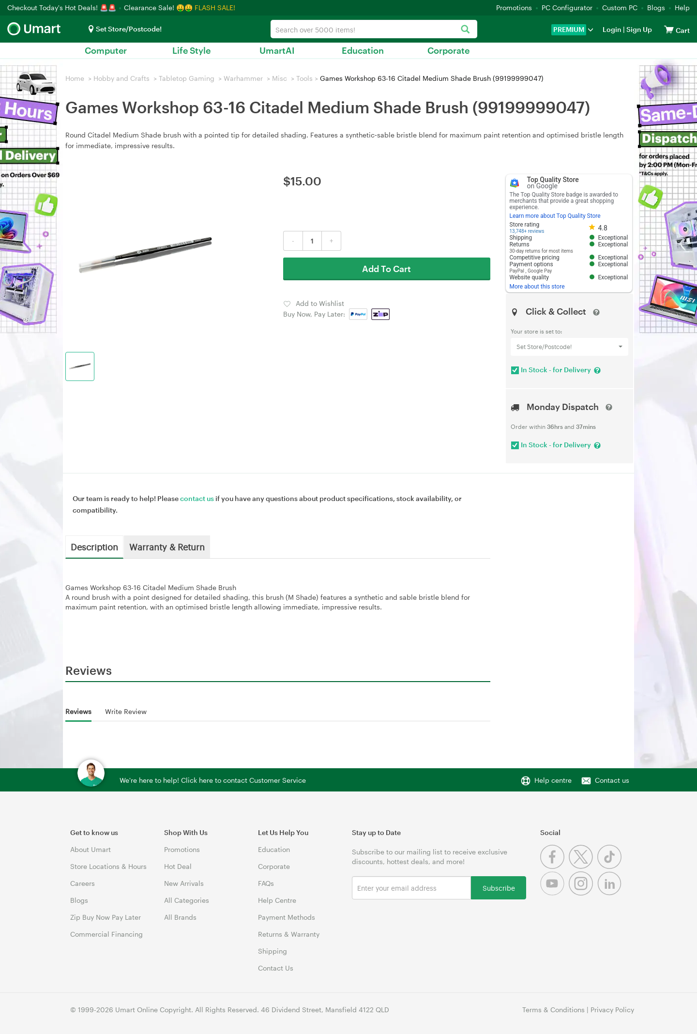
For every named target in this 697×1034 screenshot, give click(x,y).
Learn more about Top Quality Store (555, 216)
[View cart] (669, 29)
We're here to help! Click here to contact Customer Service (213, 780)
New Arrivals (184, 883)
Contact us (612, 780)
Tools (304, 78)
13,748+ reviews (527, 231)
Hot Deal (178, 866)
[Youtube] (554, 893)
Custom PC (619, 7)
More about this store (537, 286)
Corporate (448, 50)
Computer (106, 50)
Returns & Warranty (288, 934)
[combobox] (374, 29)
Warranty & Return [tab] (167, 546)
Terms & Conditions (553, 1009)
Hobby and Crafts (121, 78)
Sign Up (638, 29)
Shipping (272, 951)
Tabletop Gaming (186, 78)
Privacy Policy (612, 1009)
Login (612, 29)
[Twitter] (583, 866)
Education (363, 50)
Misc (279, 78)
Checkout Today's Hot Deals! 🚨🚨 (62, 7)
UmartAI (277, 50)
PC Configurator (567, 7)
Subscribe (499, 887)
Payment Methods (286, 917)
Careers (82, 883)
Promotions (514, 7)
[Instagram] (583, 893)
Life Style (191, 50)
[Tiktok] (610, 866)
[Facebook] (554, 866)
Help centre (553, 780)
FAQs (266, 883)
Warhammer (243, 78)
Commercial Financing (106, 934)
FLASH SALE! (215, 7)
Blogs (656, 7)
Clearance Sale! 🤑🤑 (158, 7)
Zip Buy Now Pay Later (105, 917)
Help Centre (277, 900)
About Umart (90, 849)
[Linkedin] (610, 893)
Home (74, 78)
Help (682, 7)
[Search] (465, 29)
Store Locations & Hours (108, 866)
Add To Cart (386, 268)
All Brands (180, 917)
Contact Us (275, 968)
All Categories (186, 900)
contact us (197, 498)
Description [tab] (94, 546)
